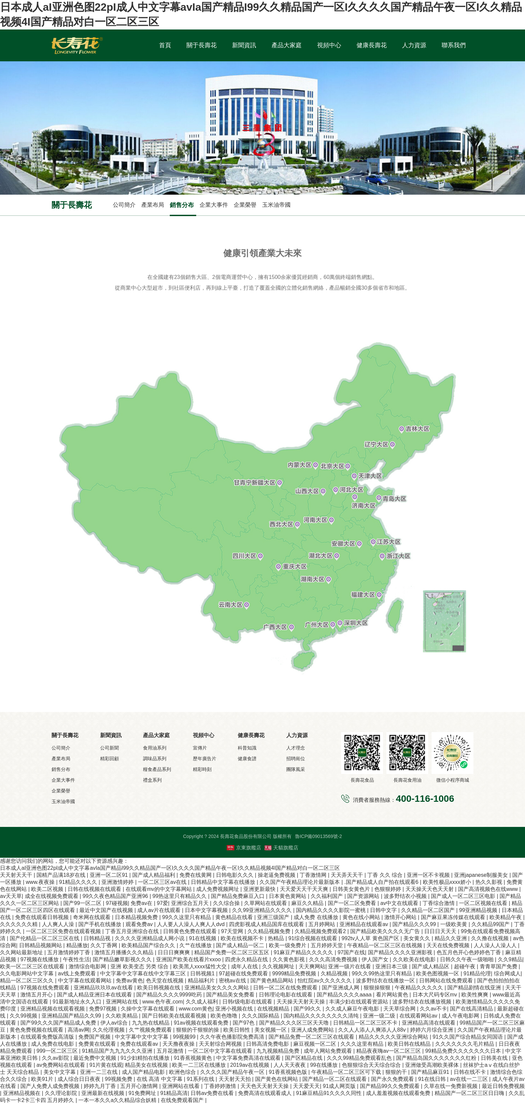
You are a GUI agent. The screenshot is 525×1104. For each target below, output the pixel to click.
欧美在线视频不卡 (243, 938)
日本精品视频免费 (137, 917)
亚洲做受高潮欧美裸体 (432, 1065)
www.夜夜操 (41, 882)
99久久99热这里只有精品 (383, 973)
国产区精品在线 (304, 1058)
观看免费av (140, 924)
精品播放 (77, 945)
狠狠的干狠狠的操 (198, 1030)
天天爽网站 (312, 966)
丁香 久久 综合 (385, 875)
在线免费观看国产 (183, 1100)
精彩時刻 (202, 769)
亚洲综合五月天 (190, 903)
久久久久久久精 (19, 924)
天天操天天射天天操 (301, 1001)
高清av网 (78, 1030)
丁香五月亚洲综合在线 (132, 931)
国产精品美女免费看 (231, 994)
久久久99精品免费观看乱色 (360, 1058)
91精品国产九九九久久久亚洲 (118, 1051)
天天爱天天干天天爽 (304, 889)
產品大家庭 (287, 45)
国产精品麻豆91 (431, 1072)
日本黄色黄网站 (288, 896)
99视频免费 (119, 1079)
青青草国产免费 (499, 966)
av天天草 (11, 896)
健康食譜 (247, 758)
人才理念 (295, 748)
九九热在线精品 (151, 1023)
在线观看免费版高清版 (47, 1037)
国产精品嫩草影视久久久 (123, 959)
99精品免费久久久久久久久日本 (463, 1051)
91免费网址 (143, 1093)
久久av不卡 (433, 1009)
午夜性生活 (76, 959)
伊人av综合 (114, 1023)
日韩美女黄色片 (351, 889)
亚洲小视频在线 (234, 1009)
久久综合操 (227, 903)
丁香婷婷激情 (220, 1086)
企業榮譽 (245, 205)
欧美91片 (43, 1079)
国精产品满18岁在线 (61, 875)
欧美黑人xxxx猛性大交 (200, 966)
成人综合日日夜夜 (80, 1079)
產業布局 (152, 205)
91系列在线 (201, 1079)
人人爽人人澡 (58, 924)
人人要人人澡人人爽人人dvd (191, 924)
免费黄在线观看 (97, 1044)
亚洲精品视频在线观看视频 (53, 1009)
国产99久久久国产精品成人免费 (58, 1023)
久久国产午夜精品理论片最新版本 (300, 882)
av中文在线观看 (400, 903)
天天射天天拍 (235, 1079)
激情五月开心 (37, 994)
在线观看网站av (419, 1016)
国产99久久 (308, 1009)
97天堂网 (232, 931)
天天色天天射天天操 (265, 1086)
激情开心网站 (401, 917)
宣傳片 (200, 748)
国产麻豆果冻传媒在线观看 (453, 917)
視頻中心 (329, 45)
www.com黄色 (195, 1009)
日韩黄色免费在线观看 (190, 931)
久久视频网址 (279, 966)
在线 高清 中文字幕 (160, 1079)
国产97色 (244, 1023)
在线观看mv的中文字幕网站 (159, 889)
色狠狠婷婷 (388, 889)
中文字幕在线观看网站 (85, 980)
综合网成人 (507, 973)
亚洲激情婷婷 (118, 882)
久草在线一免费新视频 (451, 1086)
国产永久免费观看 (393, 1079)
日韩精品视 (98, 938)
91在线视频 (203, 938)
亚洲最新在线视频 (103, 1093)
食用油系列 (154, 748)
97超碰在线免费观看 (244, 973)
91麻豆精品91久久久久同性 (329, 1093)
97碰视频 (117, 903)
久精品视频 (335, 973)
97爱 (162, 903)
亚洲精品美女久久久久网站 (217, 987)
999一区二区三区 (57, 1051)
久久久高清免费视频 (334, 959)
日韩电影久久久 (235, 875)
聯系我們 (454, 45)
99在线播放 (324, 1065)
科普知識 (247, 748)
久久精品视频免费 (269, 931)
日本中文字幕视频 (207, 910)
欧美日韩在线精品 (410, 1044)
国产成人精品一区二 (241, 945)
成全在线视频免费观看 (52, 896)
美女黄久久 (417, 938)
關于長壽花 (201, 45)
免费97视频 (103, 1009)
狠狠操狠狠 (378, 987)
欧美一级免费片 (288, 945)
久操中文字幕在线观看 (148, 1009)
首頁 (165, 45)
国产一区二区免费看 (352, 903)
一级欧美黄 (454, 924)
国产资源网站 (364, 896)
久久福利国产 (327, 896)
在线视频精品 (274, 1009)
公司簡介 (124, 205)
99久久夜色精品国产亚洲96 (116, 896)
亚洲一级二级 (379, 1016)
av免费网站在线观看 (61, 1065)
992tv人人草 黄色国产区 (371, 938)
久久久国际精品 (261, 1016)
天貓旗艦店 (281, 847)
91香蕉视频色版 (288, 1072)
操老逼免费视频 (277, 875)
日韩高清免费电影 (268, 1044)
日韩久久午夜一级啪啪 (467, 959)
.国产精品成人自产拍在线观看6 (382, 882)
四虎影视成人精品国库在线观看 (267, 924)
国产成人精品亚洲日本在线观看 (95, 994)
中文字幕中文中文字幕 (142, 1037)
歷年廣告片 (204, 758)
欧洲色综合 (183, 1072)
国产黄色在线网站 (277, 1079)
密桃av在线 (233, 980)
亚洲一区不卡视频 (429, 875)
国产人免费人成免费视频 (50, 1086)
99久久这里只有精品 (187, 917)
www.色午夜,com (162, 1001)
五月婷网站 (322, 924)
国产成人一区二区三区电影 (464, 896)
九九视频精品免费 (278, 1051)
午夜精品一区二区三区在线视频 (385, 945)
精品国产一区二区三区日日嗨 (470, 1093)
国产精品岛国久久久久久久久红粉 (437, 1058)
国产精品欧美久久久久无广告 (385, 931)
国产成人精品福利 (154, 875)
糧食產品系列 (157, 769)
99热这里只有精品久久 (180, 896)
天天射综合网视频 (221, 1044)
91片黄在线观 (105, 1065)
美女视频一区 (271, 1030)
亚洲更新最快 (260, 889)
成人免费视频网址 (218, 889)
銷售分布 (182, 205)
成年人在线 (245, 966)
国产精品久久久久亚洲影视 (401, 952)
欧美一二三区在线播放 (199, 1065)
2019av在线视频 (250, 1065)
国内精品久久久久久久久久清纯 (322, 1016)
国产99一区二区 (83, 903)
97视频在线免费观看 (45, 987)
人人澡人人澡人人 (496, 945)
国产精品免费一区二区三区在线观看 (312, 1037)
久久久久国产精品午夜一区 (233, 1072)
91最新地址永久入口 (78, 1001)
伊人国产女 (376, 959)
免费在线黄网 (196, 875)
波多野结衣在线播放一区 (386, 980)
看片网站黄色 (392, 994)
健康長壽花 (372, 45)
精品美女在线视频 (147, 1065)
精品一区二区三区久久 (27, 980)
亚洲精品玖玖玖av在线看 (104, 987)
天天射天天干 (16, 875)
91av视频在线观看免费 (202, 1023)
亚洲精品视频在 (22, 1093)
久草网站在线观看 (266, 903)
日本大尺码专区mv (435, 994)
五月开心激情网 (139, 1086)
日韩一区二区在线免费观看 (286, 987)
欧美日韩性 (237, 1030)
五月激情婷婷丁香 (69, 952)
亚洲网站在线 (122, 1001)
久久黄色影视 (289, 959)
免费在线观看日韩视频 (42, 917)
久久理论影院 (61, 1093)
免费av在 (142, 903)
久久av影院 (56, 1058)
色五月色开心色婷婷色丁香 (469, 952)
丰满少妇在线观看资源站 (359, 1001)
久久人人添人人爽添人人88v (372, 1030)
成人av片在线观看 (159, 910)
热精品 (276, 938)
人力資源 (414, 45)
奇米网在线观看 (92, 917)
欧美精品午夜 (506, 917)
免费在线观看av (139, 1044)
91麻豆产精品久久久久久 (304, 952)
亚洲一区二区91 (109, 875)
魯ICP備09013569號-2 (318, 836)
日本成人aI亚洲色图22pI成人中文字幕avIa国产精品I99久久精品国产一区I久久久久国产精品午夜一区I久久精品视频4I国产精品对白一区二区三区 (170, 868)
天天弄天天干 (347, 875)
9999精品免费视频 (295, 973)
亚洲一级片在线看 (350, 966)
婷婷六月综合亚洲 (432, 1030)
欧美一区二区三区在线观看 (33, 966)
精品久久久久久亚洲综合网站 (394, 1037)
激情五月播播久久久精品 (124, 952)
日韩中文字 (384, 910)
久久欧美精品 (122, 1016)
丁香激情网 (314, 875)
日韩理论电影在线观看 (286, 994)
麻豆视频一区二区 (315, 1044)
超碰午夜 (465, 966)
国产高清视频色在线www (488, 889)
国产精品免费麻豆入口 (238, 896)
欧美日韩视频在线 (159, 987)
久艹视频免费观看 (151, 1030)
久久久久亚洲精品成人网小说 (150, 938)
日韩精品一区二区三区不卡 (366, 1023)
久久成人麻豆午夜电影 (352, 1009)
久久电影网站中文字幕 (27, 973)
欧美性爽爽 (475, 994)
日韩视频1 (203, 973)
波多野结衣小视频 (406, 896)
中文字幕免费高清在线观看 (249, 1058)
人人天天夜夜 (290, 1065)
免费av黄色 (129, 980)
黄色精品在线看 (234, 917)
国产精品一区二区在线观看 (335, 1079)
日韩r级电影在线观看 (248, 1001)
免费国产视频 (95, 1037)
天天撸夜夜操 (179, 1044)
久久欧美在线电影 (415, 959)
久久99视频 (24, 1016)
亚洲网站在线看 (181, 1086)
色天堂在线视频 (165, 980)
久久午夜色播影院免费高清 (233, 1037)
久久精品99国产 (491, 924)
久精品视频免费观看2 (321, 931)
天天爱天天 (306, 1086)
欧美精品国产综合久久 (149, 945)
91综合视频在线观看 (313, 938)
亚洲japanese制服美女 (481, 875)
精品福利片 (202, 980)
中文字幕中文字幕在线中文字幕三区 (143, 973)
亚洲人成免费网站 (313, 1030)
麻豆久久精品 (308, 903)
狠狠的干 (396, 1072)
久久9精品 (510, 959)
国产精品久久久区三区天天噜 (294, 1023)
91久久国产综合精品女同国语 (468, 1037)
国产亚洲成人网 (341, 987)
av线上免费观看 (77, 973)
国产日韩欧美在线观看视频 (175, 1016)
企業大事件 (214, 205)
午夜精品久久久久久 (419, 987)
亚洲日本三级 (392, 966)
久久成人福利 (202, 1001)
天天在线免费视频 (449, 945)
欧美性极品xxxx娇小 (447, 882)
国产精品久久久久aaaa (345, 994)
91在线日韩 (432, 1079)
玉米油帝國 (276, 205)
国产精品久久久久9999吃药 (169, 994)
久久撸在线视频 (490, 938)
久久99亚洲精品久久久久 (262, 910)
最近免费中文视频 (95, 1058)
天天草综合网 (400, 1009)
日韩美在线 (495, 1058)
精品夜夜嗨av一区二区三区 (389, 1051)
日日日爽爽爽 (174, 952)
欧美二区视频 (48, 889)
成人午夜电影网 (461, 1016)
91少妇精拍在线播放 (146, 1058)
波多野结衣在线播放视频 (422, 1001)
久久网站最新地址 (22, 952)
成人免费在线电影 (53, 1044)
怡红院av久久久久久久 (325, 980)
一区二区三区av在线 (163, 882)
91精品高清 (174, 1093)
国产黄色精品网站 (272, 980)
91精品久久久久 (78, 882)
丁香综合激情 (439, 903)
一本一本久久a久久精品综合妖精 (118, 1100)
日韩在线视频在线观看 (95, 889)
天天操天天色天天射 (430, 889)
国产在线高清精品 (472, 1009)
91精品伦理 (477, 973)
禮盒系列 (152, 780)
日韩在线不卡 (470, 1072)
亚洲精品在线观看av (364, 924)
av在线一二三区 (469, 1079)
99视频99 (185, 1037)
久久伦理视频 (109, 1030)
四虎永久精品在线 (247, 959)
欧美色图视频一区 (438, 973)
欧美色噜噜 (225, 1016)
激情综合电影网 (88, 966)
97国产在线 (351, 952)
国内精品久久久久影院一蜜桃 (331, 910)
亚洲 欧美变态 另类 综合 (140, 966)
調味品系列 (154, 758)
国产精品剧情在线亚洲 (474, 987)
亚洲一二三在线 (99, 1072)
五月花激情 (171, 1051)
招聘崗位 (295, 758)
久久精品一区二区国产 (428, 910)
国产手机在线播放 (100, 924)
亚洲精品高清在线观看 (429, 1023)
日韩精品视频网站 (41, 945)
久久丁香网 (104, 945)
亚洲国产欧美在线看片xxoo (189, 959)
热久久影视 (489, 882)
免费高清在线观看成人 (265, 1093)
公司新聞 (109, 748)
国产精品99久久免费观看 (390, 1086)
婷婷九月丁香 (100, 1086)
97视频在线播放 (40, 959)
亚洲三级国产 (274, 917)
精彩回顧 (109, 758)
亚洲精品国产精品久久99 (72, 1016)
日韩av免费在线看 (213, 1093)
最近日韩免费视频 (503, 1086)
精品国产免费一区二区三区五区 (232, 952)
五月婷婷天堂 (327, 945)
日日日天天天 (441, 931)
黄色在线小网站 (362, 917)
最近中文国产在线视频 (106, 910)
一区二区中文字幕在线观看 (220, 1051)
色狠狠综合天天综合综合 (372, 1065)
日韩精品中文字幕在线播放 (223, 882)
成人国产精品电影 (144, 1072)
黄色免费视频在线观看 (37, 1030)
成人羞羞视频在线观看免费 (399, 1093)
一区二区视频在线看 (484, 903)
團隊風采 (295, 769)
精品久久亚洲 (451, 938)
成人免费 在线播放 (317, 917)
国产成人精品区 (431, 966)
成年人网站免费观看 (328, 1051)
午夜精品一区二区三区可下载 (346, 1072)
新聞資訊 (244, 45)
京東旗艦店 (244, 848)
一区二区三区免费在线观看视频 (64, 931)
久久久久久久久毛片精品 (465, 1044)
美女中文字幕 (60, 1072)
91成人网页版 (340, 1086)
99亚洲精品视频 (479, 910)
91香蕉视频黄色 (193, 1058)
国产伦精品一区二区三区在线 (45, 938)
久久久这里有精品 (363, 1044)
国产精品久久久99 (414, 924)
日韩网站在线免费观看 (446, 980)
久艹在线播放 (196, 945)
